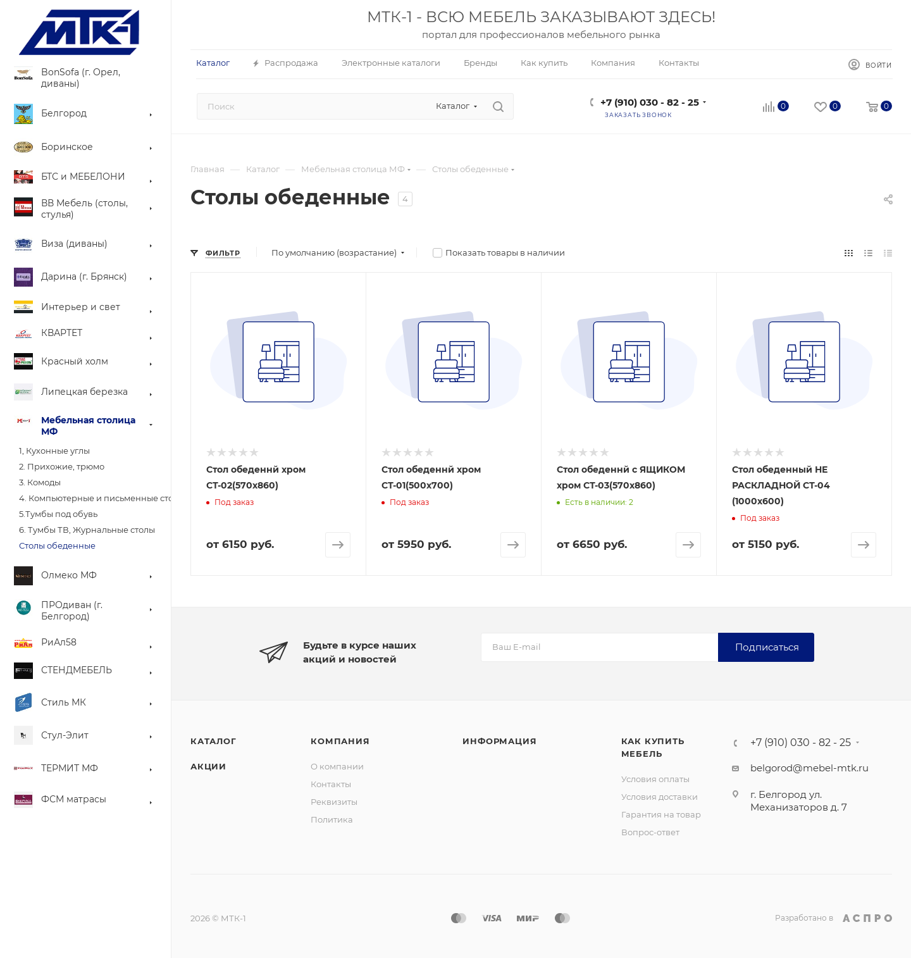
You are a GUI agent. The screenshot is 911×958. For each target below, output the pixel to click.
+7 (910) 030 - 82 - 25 (649, 102)
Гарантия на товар (661, 814)
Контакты (331, 784)
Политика (332, 819)
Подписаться (767, 647)
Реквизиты (334, 802)
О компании (337, 766)
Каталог (213, 741)
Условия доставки (659, 797)
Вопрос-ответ (650, 832)
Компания (340, 741)
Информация (499, 741)
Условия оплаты (655, 779)
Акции (208, 766)
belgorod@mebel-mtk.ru (809, 768)
